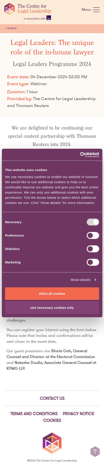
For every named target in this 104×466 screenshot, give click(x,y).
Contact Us (52, 398)
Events (12, 28)
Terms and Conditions (34, 413)
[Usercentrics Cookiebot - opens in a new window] (80, 154)
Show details (81, 280)
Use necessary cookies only (52, 307)
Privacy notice (78, 413)
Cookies (52, 420)
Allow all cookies (52, 293)
